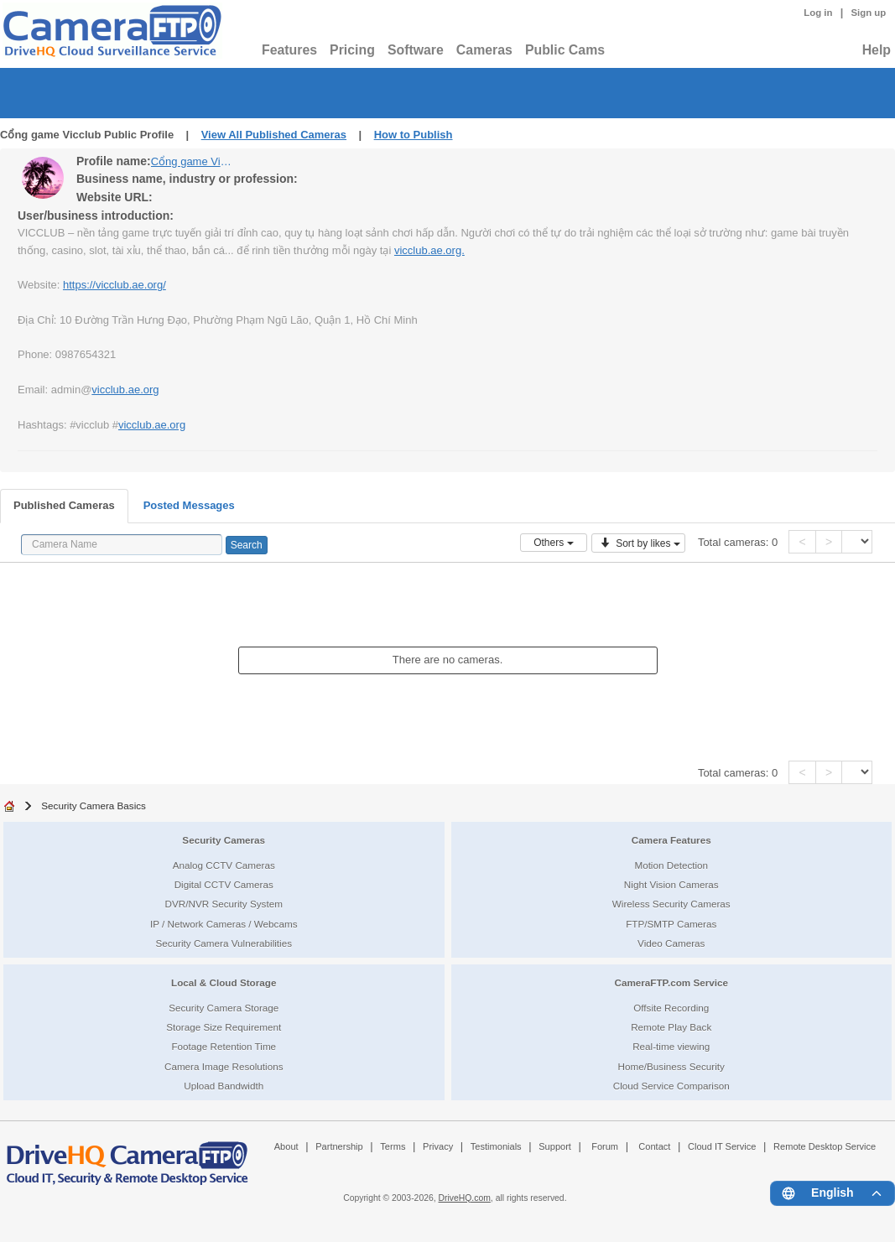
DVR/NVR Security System (224, 903)
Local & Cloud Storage (223, 982)
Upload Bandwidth (223, 1085)
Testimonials (496, 1146)
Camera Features (671, 839)
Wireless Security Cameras (671, 903)
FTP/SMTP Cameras (671, 923)
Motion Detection (671, 865)
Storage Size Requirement (223, 1026)
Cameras (484, 50)
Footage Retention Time (223, 1046)
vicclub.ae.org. (429, 250)
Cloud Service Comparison (671, 1085)
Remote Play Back (671, 1026)
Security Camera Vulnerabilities (223, 943)
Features (289, 50)
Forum (604, 1146)
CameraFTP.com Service (671, 982)
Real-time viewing (671, 1046)
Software (416, 50)
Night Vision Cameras (671, 884)
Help (876, 50)
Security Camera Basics (93, 805)
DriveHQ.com (465, 1198)
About (286, 1146)
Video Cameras (671, 943)
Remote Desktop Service (824, 1146)
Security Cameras (223, 839)
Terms (392, 1146)
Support (555, 1146)
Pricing (352, 50)
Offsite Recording (671, 1007)
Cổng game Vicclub (193, 161)
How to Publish (413, 134)
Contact (654, 1146)
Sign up (868, 13)
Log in (818, 13)
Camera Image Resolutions (224, 1066)
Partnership (339, 1146)
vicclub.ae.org (125, 389)
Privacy (438, 1146)
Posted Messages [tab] (189, 505)
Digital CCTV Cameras (223, 884)
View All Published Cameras (273, 134)
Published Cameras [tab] (64, 505)
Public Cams (565, 50)
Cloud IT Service (722, 1146)
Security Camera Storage (223, 1007)
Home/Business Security (671, 1066)
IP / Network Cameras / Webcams (224, 923)
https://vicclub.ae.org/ (114, 284)
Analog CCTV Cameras (224, 865)
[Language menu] (832, 1193)
